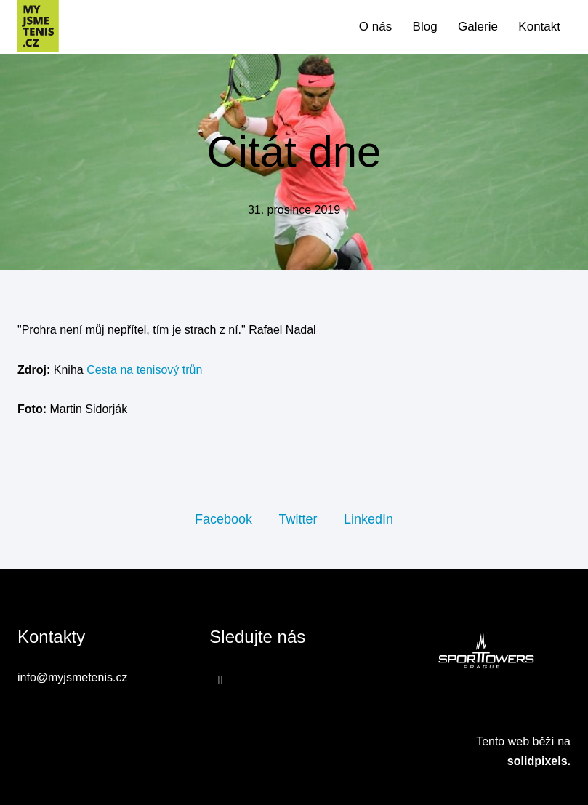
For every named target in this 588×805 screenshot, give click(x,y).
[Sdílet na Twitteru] (297, 518)
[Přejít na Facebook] (220, 679)
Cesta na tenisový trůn (144, 370)
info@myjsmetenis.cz (72, 677)
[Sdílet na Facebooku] (223, 518)
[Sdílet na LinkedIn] (368, 518)
